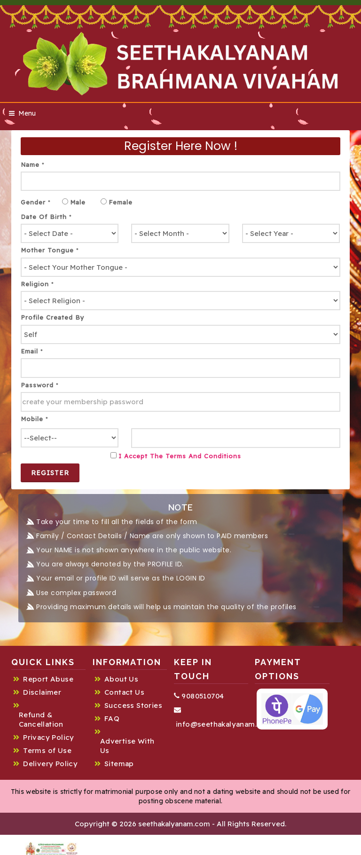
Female (121, 202)
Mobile (34, 419)
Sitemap (119, 763)
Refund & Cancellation (41, 719)
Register (50, 473)
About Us (121, 679)
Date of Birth (46, 216)
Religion (37, 284)
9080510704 (199, 695)
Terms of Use (47, 750)
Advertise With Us (127, 746)
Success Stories (133, 705)
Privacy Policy (48, 737)
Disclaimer (42, 692)
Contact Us (124, 692)
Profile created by (53, 317)
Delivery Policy (50, 763)
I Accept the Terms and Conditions (179, 456)
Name (33, 164)
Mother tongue (50, 250)
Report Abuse (48, 679)
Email (32, 351)
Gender (36, 202)
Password (40, 385)
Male (78, 202)
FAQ (111, 718)
